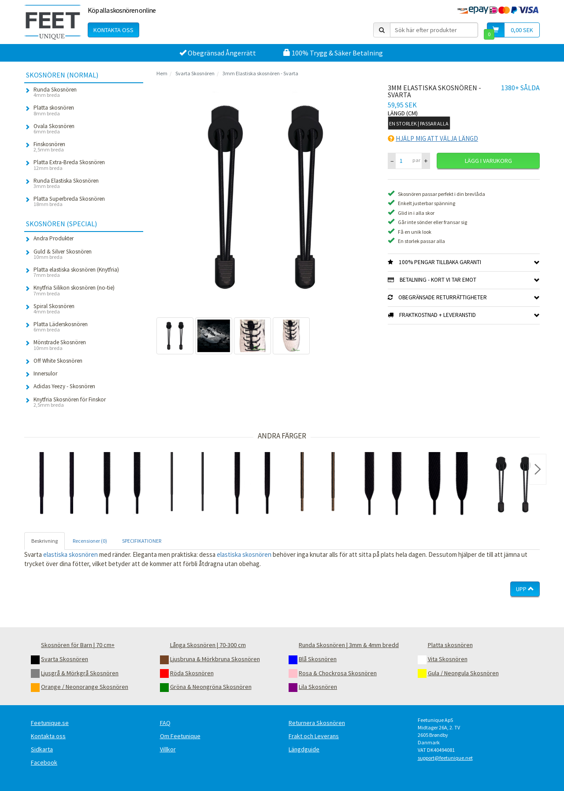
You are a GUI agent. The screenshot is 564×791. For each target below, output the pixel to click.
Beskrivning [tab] (44, 540)
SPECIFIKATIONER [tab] (141, 540)
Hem (161, 73)
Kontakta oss (113, 30)
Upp (525, 589)
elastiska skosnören (70, 554)
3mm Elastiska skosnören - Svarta (260, 73)
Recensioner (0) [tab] (90, 540)
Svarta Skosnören (195, 73)
